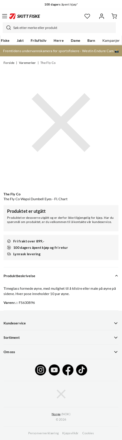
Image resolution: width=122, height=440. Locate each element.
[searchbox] (63, 27)
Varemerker (27, 63)
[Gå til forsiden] (24, 16)
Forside (9, 63)
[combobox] (59, 27)
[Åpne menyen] (4, 16)
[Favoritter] (87, 16)
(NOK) (61, 414)
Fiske (5, 40)
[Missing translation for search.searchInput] (7, 27)
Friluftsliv (39, 40)
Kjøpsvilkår (70, 433)
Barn (91, 40)
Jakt (20, 40)
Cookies (88, 433)
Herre (59, 40)
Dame (75, 40)
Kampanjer (111, 40)
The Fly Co (48, 63)
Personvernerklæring (43, 433)
